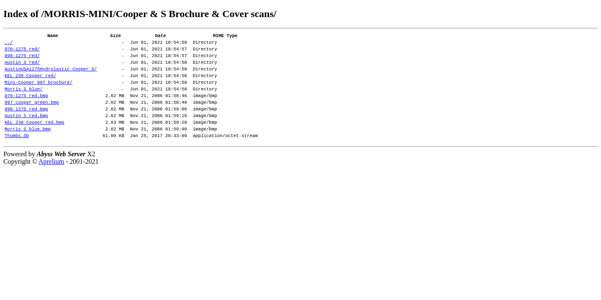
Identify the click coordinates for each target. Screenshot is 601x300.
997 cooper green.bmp (32, 115)
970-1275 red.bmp (26, 108)
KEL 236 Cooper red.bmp (34, 139)
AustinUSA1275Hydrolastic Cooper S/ (51, 76)
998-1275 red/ (22, 60)
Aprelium (51, 181)
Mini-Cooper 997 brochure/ (38, 92)
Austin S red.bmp (26, 131)
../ (9, 44)
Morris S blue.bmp (28, 147)
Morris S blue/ (24, 100)
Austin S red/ (22, 68)
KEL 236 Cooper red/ (30, 84)
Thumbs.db (17, 155)
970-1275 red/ (22, 52)
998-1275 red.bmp (26, 123)
